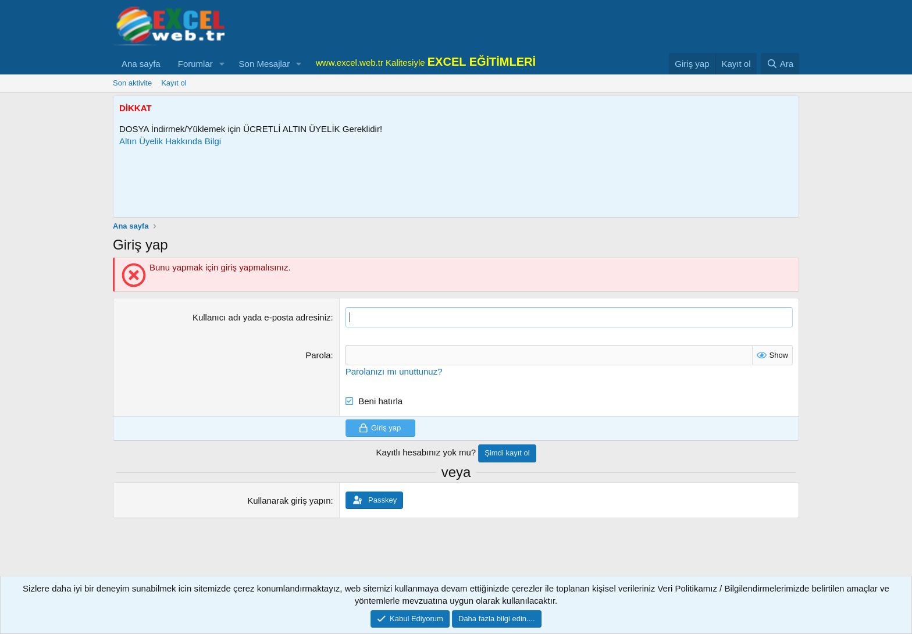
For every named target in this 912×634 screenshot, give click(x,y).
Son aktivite (132, 83)
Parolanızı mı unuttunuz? (394, 371)
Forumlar (195, 64)
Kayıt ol (173, 83)
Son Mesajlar (264, 64)
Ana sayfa (141, 64)
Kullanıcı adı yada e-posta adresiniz (262, 317)
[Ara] (780, 63)
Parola (317, 355)
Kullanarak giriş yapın (288, 500)
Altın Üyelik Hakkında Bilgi (170, 141)
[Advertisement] (331, 182)
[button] (222, 63)
